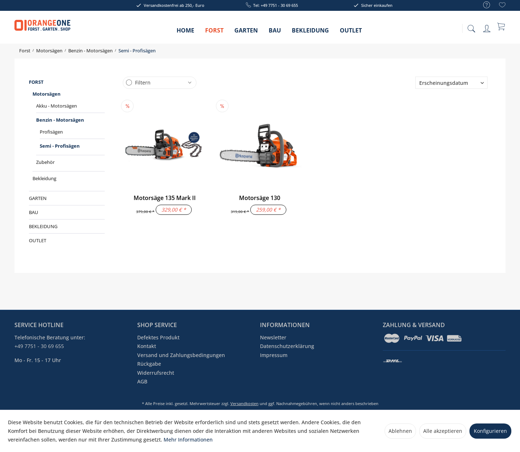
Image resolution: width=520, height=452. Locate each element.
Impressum (273, 355)
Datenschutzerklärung (287, 346)
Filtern (143, 82)
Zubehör (45, 162)
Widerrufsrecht (155, 372)
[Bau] (274, 33)
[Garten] (246, 33)
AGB (142, 381)
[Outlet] (350, 33)
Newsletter (273, 337)
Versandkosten (244, 403)
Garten (38, 198)
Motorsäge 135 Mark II (165, 198)
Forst (36, 82)
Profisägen (51, 132)
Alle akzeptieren (442, 430)
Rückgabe (149, 363)
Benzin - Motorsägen (60, 120)
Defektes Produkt (158, 337)
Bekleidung (44, 178)
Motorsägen (46, 94)
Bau (33, 212)
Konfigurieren (490, 430)
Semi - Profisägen (60, 146)
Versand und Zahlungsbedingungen (181, 355)
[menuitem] (483, 5)
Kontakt (146, 346)
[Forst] (214, 33)
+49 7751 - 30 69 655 (39, 346)
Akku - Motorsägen (56, 106)
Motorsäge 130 (259, 198)
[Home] (185, 33)
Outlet (37, 240)
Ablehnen (400, 430)
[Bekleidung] (310, 33)
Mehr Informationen (188, 439)
